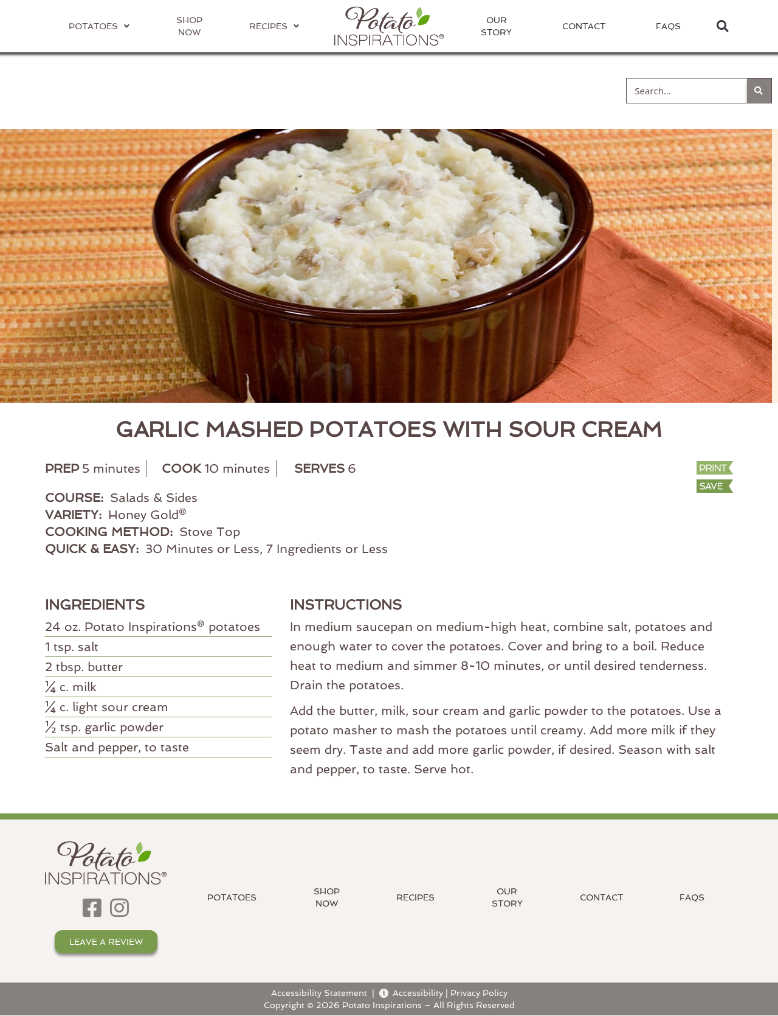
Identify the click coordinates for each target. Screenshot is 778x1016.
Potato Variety (75, 90)
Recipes (415, 897)
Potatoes (231, 897)
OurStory (496, 26)
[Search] (759, 90)
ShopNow (327, 897)
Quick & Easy (544, 90)
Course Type (397, 90)
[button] (722, 26)
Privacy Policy (479, 992)
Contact (583, 26)
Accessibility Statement (319, 992)
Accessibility (411, 992)
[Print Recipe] (669, 469)
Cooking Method (240, 90)
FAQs (668, 26)
